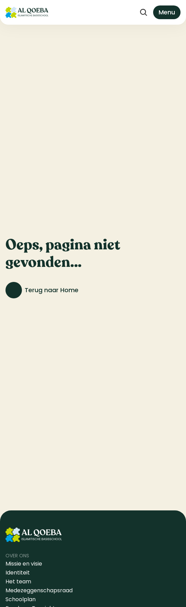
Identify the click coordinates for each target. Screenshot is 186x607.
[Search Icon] (143, 12)
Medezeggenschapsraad (39, 590)
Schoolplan (20, 599)
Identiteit (17, 573)
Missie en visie (24, 564)
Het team (18, 581)
